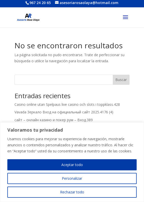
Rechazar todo (72, 192)
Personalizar (72, 178)
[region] (72, 162)
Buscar (121, 79)
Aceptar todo (72, 164)
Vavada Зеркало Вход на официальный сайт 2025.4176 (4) (63, 112)
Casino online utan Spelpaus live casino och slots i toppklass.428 (67, 104)
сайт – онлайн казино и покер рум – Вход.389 (53, 119)
